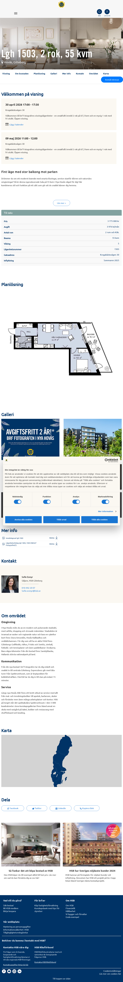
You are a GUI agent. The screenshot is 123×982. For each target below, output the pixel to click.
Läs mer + (61, 203)
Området (93, 73)
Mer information (105, 511)
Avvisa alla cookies (23, 519)
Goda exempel (72, 917)
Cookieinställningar (112, 970)
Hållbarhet (70, 911)
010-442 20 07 (28, 587)
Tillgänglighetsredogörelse (15, 932)
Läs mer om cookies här (110, 973)
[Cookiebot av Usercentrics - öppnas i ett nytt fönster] (106, 460)
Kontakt (80, 73)
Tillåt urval (61, 519)
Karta (106, 73)
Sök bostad (8, 905)
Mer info (66, 73)
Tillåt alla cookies (100, 519)
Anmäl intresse (112, 79)
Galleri (53, 73)
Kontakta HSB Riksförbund (45, 962)
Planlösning (39, 73)
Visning (6, 73)
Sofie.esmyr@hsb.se (31, 590)
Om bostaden (21, 73)
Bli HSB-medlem (10, 908)
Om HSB (69, 905)
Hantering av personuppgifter (17, 926)
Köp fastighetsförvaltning (46, 905)
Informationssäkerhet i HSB (16, 929)
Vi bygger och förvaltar (76, 914)
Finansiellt (70, 908)
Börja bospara (9, 911)
